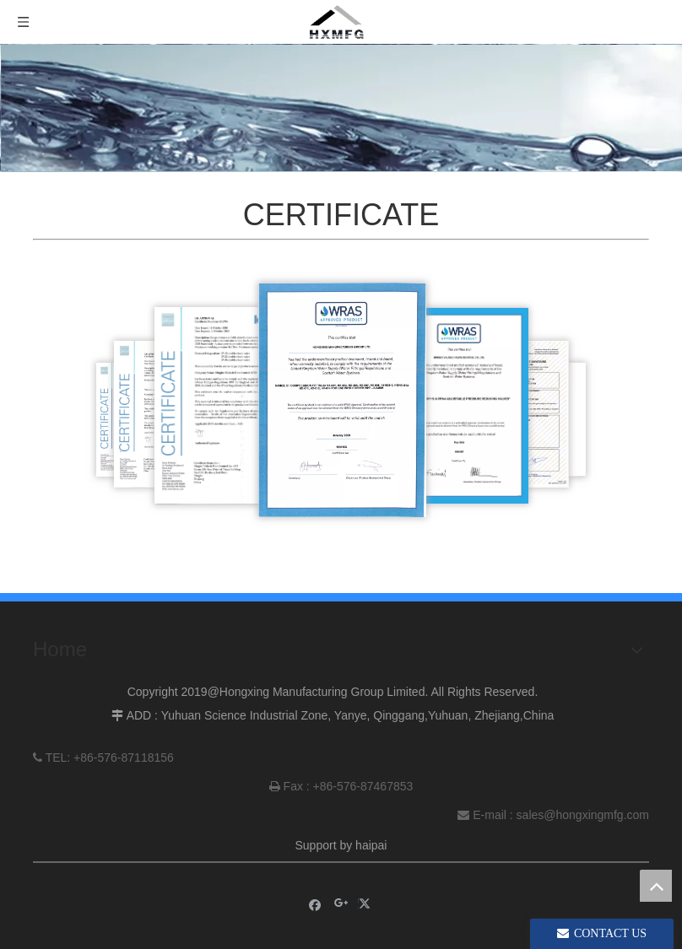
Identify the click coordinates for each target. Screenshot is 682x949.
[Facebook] (315, 903)
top (656, 886)
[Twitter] (366, 903)
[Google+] (341, 903)
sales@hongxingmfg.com (583, 815)
